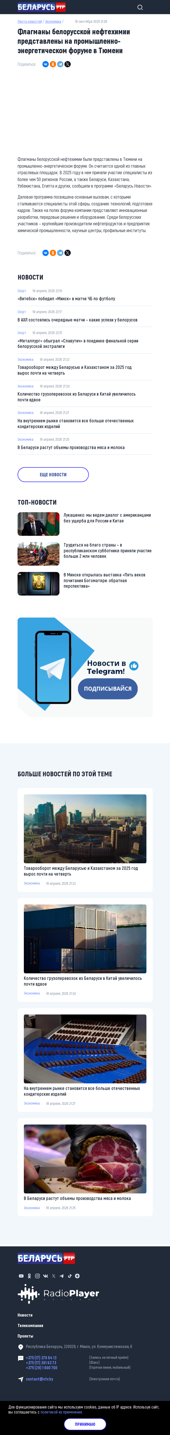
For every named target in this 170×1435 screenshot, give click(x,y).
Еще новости (55, 476)
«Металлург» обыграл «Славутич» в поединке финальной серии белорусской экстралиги (79, 344)
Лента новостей (30, 21)
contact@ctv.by (89, 1378)
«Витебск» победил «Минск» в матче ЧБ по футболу (67, 299)
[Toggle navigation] (148, 7)
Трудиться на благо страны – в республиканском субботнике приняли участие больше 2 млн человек (108, 552)
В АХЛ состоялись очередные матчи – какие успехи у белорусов (78, 320)
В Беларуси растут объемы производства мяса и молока (71, 448)
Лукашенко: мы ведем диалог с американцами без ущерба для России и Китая (107, 519)
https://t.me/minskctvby (37, 622)
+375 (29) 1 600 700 (89, 1367)
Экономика (53, 21)
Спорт (22, 290)
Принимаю (85, 1424)
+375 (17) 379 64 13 (89, 1357)
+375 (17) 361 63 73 (89, 1362)
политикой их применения (61, 1411)
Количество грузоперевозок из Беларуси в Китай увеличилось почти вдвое (77, 397)
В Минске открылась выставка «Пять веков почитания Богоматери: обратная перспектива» (105, 582)
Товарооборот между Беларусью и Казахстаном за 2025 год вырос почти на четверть (75, 371)
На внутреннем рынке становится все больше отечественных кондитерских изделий (76, 424)
